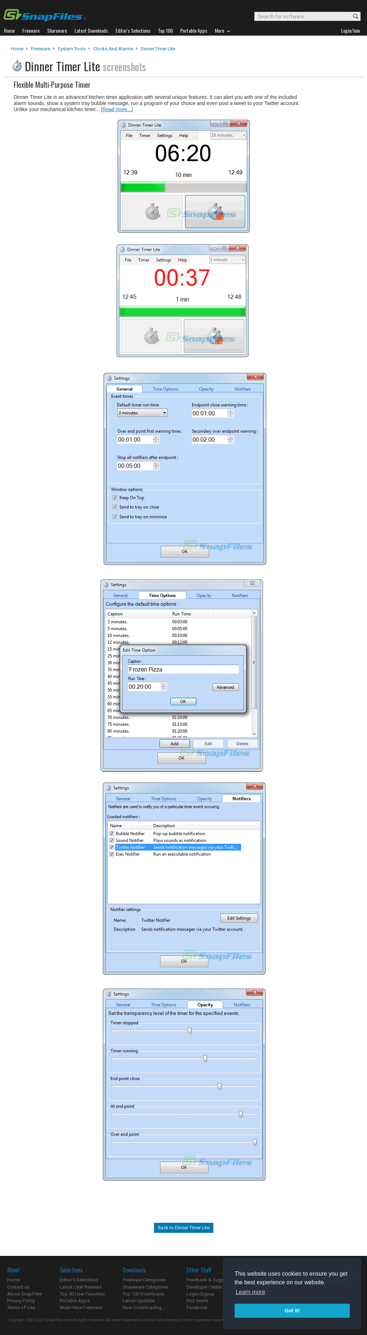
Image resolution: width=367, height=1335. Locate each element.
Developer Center (204, 1287)
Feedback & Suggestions (212, 1279)
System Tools (72, 48)
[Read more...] (117, 109)
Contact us (18, 1287)
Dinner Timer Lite (158, 48)
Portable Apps (75, 1300)
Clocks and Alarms (113, 48)
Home (17, 48)
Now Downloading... (144, 1307)
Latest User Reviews (81, 1287)
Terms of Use (21, 1307)
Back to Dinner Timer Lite (183, 1227)
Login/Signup (200, 1294)
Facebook (197, 1307)
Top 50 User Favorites (82, 1294)
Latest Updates (139, 1300)
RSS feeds (197, 1300)
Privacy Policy (21, 1300)
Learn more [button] (250, 1292)
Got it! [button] (292, 1310)
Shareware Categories (145, 1287)
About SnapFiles (24, 1294)
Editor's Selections (79, 1279)
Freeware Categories (144, 1279)
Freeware (40, 48)
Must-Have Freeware (81, 1307)
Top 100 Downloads (143, 1294)
